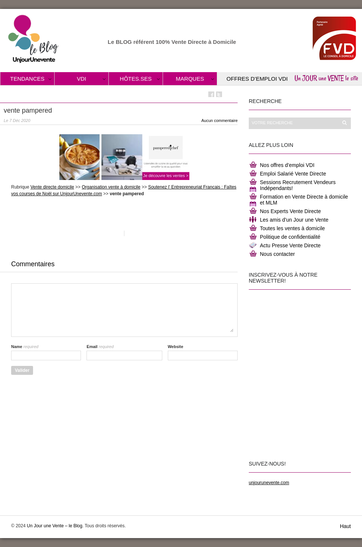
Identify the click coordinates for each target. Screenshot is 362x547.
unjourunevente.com (269, 482)
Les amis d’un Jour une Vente (294, 220)
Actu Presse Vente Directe (290, 245)
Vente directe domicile (52, 187)
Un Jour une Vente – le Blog (54, 525)
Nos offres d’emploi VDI (287, 165)
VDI (81, 78)
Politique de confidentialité (290, 237)
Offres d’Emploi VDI (257, 78)
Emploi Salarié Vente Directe (293, 174)
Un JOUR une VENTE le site (326, 78)
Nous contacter (277, 254)
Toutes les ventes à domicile (292, 228)
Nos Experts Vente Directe (290, 211)
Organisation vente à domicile (111, 187)
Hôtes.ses (136, 78)
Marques (190, 78)
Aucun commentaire (219, 120)
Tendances (27, 78)
